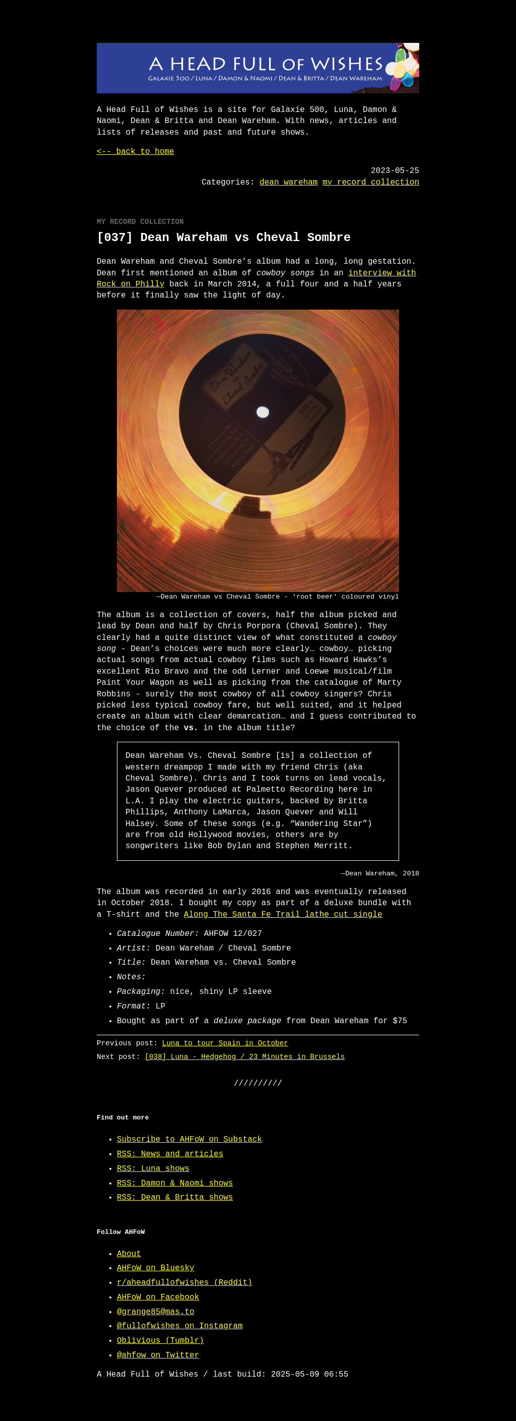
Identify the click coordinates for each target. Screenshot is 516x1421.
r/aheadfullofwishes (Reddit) (184, 1282)
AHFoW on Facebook (158, 1297)
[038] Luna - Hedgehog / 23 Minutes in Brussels (245, 1056)
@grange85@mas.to (156, 1312)
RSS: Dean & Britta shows (175, 1197)
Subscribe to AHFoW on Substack (189, 1139)
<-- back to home (135, 151)
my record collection (370, 182)
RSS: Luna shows (153, 1168)
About (129, 1254)
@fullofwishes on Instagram (180, 1326)
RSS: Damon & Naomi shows (175, 1183)
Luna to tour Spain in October (225, 1043)
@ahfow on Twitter (158, 1355)
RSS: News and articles (170, 1154)
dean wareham (288, 182)
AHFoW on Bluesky (156, 1268)
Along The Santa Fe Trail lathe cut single (283, 914)
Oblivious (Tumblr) (160, 1340)
